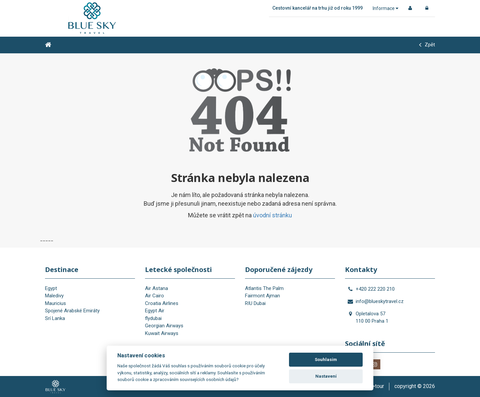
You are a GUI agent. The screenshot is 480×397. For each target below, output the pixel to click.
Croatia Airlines (161, 303)
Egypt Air (154, 311)
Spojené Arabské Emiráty (72, 311)
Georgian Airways (164, 326)
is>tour (376, 386)
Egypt (51, 288)
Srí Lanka (55, 318)
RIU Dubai (255, 303)
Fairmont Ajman (262, 296)
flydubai (153, 318)
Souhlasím (326, 359)
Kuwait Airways (161, 333)
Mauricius (55, 303)
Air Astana (156, 288)
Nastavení (326, 376)
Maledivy (54, 296)
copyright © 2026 (414, 386)
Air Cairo (154, 296)
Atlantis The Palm (264, 288)
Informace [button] (385, 8)
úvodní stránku (272, 215)
